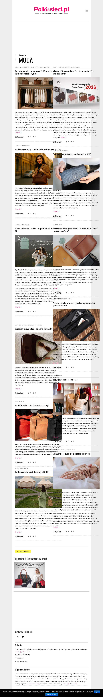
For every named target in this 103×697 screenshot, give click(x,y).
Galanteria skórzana (21, 67)
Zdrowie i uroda (23, 468)
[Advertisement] (51, 36)
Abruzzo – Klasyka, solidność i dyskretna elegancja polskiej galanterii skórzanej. (67, 304)
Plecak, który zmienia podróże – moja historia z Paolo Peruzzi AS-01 (32, 230)
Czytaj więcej (19, 136)
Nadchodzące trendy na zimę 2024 (65, 379)
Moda (41, 67)
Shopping (46, 67)
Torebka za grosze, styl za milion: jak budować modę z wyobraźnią (31, 150)
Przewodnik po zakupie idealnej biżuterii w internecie (68, 455)
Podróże (26, 224)
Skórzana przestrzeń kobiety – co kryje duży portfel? (68, 155)
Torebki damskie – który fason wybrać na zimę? (32, 405)
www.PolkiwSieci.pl (33, 684)
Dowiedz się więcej (52, 694)
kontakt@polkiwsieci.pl (22, 652)
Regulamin (20, 658)
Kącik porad (30, 67)
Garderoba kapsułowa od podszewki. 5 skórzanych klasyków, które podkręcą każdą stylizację (30, 74)
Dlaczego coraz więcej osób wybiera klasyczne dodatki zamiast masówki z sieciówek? (69, 229)
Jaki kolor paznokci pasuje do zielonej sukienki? (32, 472)
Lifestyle (37, 67)
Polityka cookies (22, 661)
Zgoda (97, 692)
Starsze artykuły (24, 551)
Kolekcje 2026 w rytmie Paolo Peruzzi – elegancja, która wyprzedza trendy (67, 72)
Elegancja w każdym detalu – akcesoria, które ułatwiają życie (31, 330)
